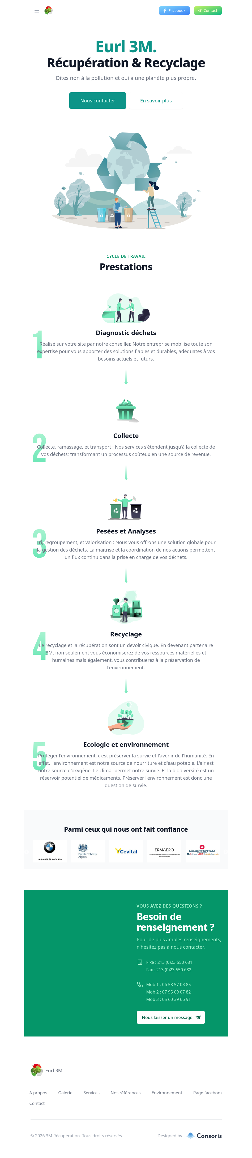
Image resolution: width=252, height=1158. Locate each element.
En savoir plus (156, 100)
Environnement (167, 1093)
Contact (37, 1103)
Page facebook (208, 1093)
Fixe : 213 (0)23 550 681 (169, 962)
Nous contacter (97, 100)
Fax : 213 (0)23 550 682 (168, 970)
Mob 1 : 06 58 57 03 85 (168, 984)
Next (225, 852)
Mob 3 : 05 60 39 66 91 (168, 999)
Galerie (65, 1093)
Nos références (126, 1093)
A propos (38, 1093)
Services (91, 1093)
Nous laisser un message (171, 1017)
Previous (26, 852)
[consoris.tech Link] (201, 1135)
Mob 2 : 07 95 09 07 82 (168, 992)
